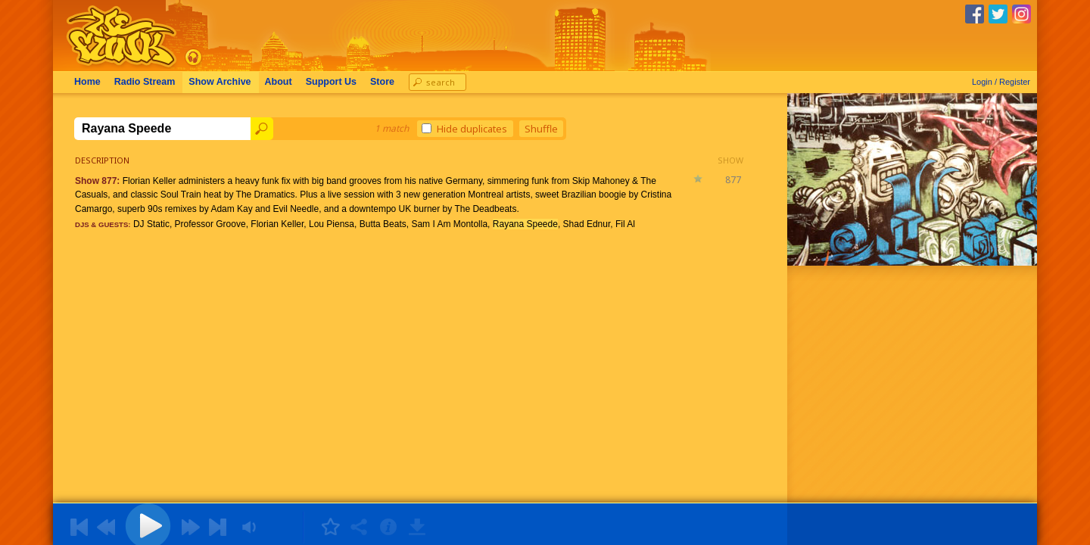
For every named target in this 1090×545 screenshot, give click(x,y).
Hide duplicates (464, 128)
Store (382, 81)
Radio (145, 81)
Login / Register (1001, 81)
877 (733, 179)
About (278, 81)
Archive (219, 81)
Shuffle (541, 128)
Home (87, 81)
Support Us (331, 81)
